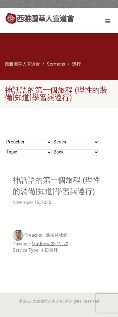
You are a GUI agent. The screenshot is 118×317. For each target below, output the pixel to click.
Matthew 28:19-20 (50, 243)
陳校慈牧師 (57, 234)
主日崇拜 (49, 249)
